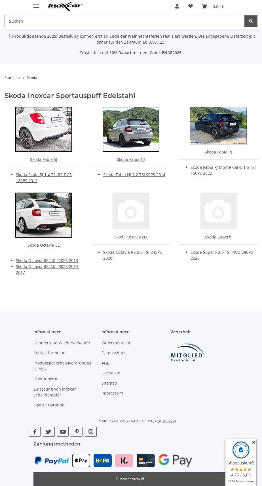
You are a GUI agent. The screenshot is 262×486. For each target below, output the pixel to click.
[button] (177, 6)
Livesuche (111, 373)
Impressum (112, 393)
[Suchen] (250, 21)
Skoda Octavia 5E (44, 245)
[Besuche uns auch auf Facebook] (35, 432)
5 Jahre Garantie (48, 405)
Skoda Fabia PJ (218, 152)
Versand (169, 421)
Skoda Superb (218, 237)
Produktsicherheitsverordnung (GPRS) (62, 366)
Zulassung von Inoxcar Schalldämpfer (54, 392)
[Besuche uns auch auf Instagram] (90, 432)
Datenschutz (113, 352)
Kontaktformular (49, 352)
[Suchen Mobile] (125, 21)
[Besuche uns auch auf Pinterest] (77, 432)
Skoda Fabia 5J (43, 159)
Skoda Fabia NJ (131, 159)
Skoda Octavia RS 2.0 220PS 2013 (47, 260)
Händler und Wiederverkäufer (61, 343)
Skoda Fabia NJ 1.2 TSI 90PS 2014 (134, 174)
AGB (105, 363)
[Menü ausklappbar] (36, 3)
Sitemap (109, 383)
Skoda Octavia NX (130, 237)
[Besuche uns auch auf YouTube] (63, 432)
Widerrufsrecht (116, 343)
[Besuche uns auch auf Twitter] (48, 432)
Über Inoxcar (45, 378)
